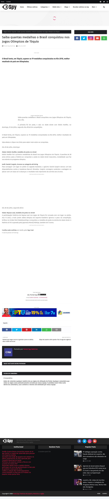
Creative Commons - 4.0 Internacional (38, 297)
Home (2, 1)
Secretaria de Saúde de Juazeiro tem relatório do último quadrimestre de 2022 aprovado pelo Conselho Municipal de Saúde (18, 458)
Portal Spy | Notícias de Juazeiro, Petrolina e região (28, 493)
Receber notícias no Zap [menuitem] (81, 7)
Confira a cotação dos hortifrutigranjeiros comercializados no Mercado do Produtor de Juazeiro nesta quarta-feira (16, 472)
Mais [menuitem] (93, 7)
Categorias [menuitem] (44, 7)
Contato (8, 1)
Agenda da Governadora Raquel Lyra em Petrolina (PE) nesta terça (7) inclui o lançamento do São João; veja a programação (94, 469)
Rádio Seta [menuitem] (56, 7)
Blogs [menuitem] (66, 7)
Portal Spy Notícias (9, 46)
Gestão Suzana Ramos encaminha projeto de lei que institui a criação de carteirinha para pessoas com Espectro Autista (18, 453)
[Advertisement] (36, 190)
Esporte (14, 32)
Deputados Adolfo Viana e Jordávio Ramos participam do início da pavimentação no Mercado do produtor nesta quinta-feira (18, 467)
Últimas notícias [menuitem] (32, 7)
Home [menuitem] (22, 7)
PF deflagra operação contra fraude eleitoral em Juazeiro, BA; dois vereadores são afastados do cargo (94, 455)
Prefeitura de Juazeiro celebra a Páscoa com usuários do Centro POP (16, 463)
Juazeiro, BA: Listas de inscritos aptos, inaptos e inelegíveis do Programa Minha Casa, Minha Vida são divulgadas (94, 483)
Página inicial (7, 32)
